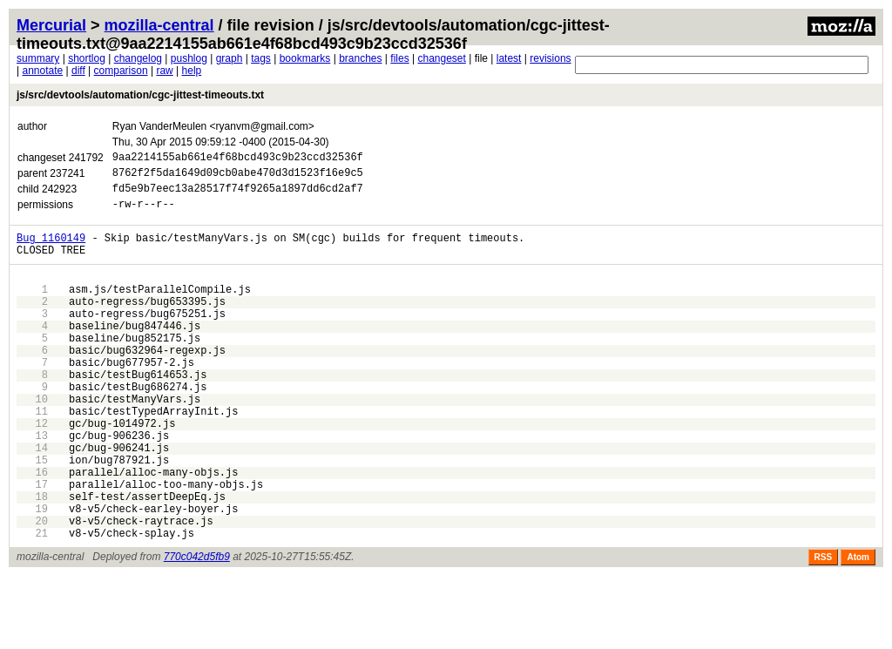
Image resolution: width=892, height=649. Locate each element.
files (399, 58)
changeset (441, 58)
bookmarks (305, 58)
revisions (550, 58)
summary (38, 58)
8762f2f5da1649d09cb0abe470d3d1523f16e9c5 (237, 177)
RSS (823, 630)
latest (509, 58)
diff (78, 70)
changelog (138, 58)
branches (360, 58)
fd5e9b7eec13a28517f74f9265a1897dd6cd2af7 (237, 195)
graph (229, 58)
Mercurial (51, 25)
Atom (858, 630)
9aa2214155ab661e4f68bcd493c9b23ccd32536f (237, 159)
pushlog (189, 58)
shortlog (86, 58)
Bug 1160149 (51, 250)
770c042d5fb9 (197, 630)
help (192, 70)
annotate (42, 70)
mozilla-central (159, 25)
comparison (121, 70)
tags (261, 58)
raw (164, 70)
